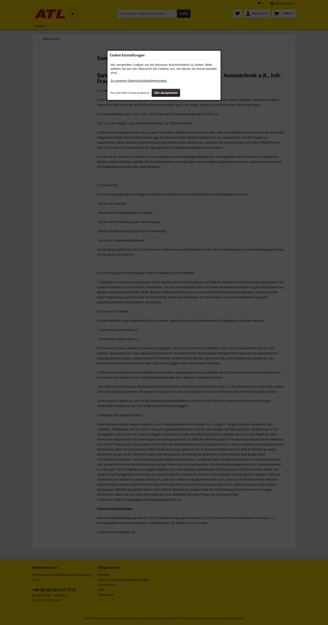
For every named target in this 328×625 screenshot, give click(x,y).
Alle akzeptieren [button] (166, 93)
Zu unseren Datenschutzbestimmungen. (139, 81)
